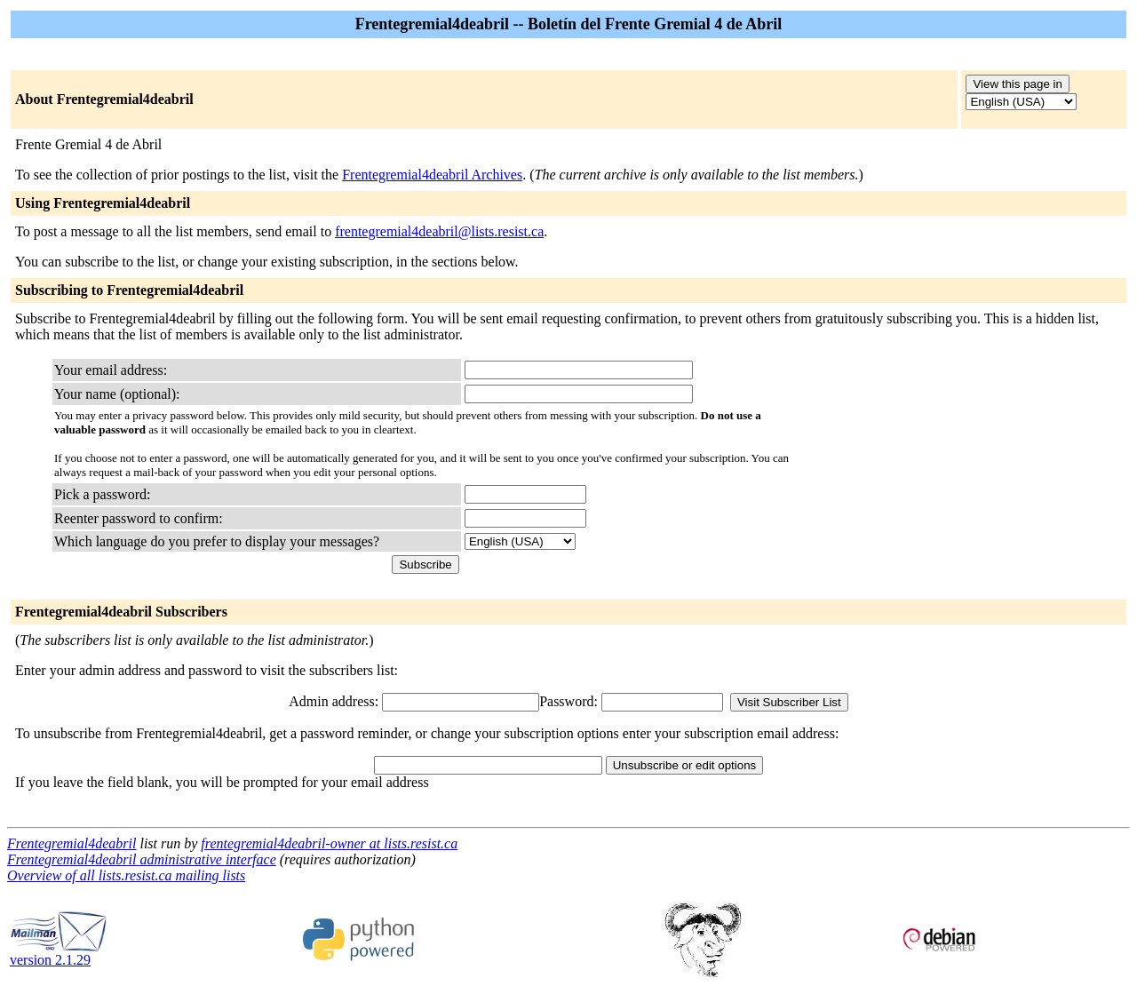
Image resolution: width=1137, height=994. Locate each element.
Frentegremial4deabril (71, 843)
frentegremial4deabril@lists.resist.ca (439, 231)
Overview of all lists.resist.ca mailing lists (126, 875)
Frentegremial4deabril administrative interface (141, 859)
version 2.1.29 (58, 953)
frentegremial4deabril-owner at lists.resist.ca (329, 843)
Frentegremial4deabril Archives (432, 174)
